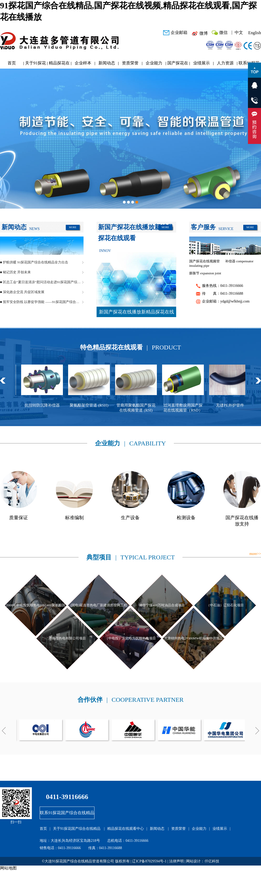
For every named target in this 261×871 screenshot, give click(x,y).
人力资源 (225, 63)
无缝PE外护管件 (236, 405)
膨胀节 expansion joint (205, 273)
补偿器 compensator (239, 261)
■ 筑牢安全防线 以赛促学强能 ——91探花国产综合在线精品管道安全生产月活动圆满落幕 (42, 302)
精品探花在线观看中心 (59, 64)
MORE (72, 227)
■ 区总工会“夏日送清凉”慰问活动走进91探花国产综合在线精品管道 (42, 282)
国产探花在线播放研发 (177, 64)
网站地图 (8, 868)
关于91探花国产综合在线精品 (35, 64)
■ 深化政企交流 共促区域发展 (22, 292)
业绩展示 (201, 63)
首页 (12, 63)
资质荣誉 (130, 63)
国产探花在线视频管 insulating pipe (204, 263)
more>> (255, 554)
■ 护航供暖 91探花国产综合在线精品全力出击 (34, 262)
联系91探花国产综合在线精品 (67, 812)
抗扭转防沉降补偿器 (48, 405)
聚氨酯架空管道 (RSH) (95, 405)
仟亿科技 (212, 861)
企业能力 (154, 63)
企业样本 (83, 63)
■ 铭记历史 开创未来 (15, 272)
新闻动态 (106, 63)
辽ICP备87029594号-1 (149, 861)
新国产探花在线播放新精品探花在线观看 (136, 313)
